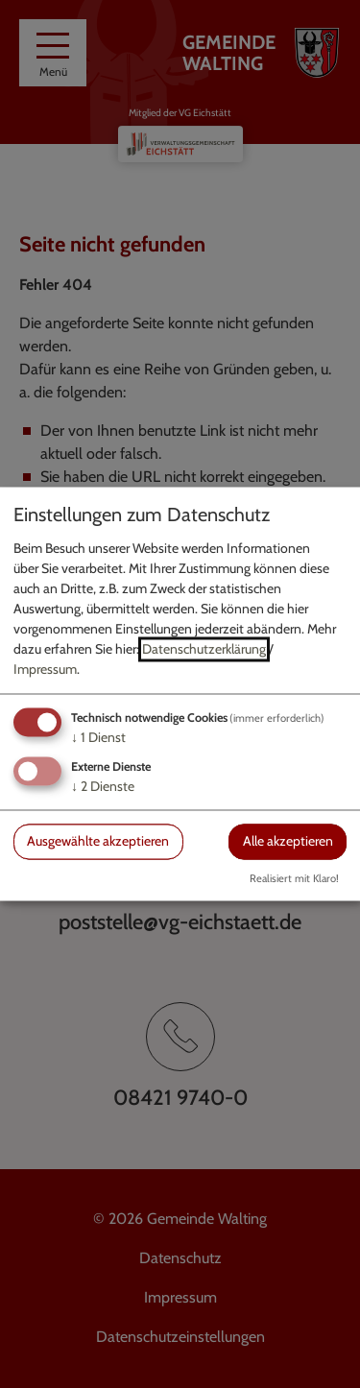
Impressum (45, 669)
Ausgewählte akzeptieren (98, 841)
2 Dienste (102, 786)
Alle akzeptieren (288, 841)
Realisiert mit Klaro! (294, 879)
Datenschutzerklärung (204, 649)
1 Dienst (98, 737)
